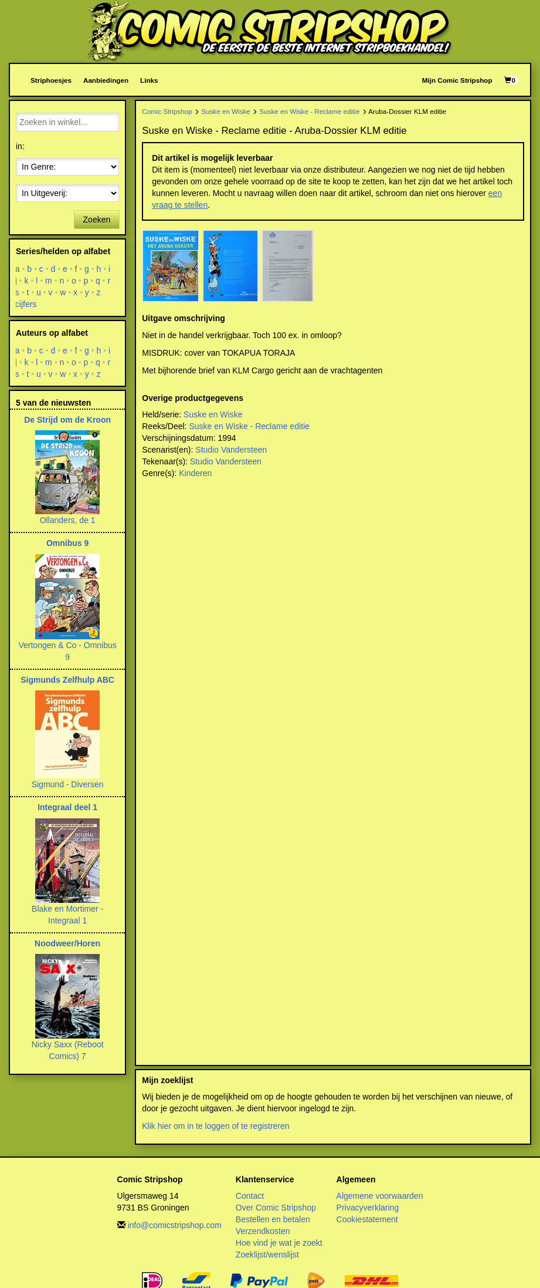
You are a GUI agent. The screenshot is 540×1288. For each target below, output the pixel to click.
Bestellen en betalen (273, 1219)
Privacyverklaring (368, 1207)
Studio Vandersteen (231, 449)
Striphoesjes (51, 80)
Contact (250, 1196)
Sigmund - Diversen (68, 784)
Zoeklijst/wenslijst (267, 1254)
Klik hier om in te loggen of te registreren (215, 1126)
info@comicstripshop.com (174, 1225)
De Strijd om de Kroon (67, 419)
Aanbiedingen (105, 80)
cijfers (26, 304)
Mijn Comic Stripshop (457, 80)
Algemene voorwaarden (380, 1196)
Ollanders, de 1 (68, 520)
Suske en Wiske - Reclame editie (309, 111)
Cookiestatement (367, 1219)
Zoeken (97, 219)
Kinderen (195, 473)
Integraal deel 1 (67, 807)
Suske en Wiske (225, 111)
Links (149, 80)
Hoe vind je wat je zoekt (279, 1242)
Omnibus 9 (67, 543)
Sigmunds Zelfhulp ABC (67, 680)
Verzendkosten (263, 1231)
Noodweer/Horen (67, 943)
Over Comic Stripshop (276, 1207)
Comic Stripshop (167, 111)
